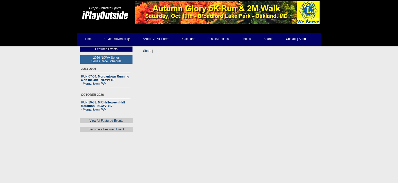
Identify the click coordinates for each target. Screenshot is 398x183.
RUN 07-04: (105, 80)
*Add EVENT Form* (156, 39)
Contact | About (296, 39)
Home (88, 39)
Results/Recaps (218, 39)
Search (268, 39)
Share (147, 51)
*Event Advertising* (117, 39)
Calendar (188, 39)
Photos (246, 39)
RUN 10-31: (103, 106)
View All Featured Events (106, 121)
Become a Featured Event (106, 129)
